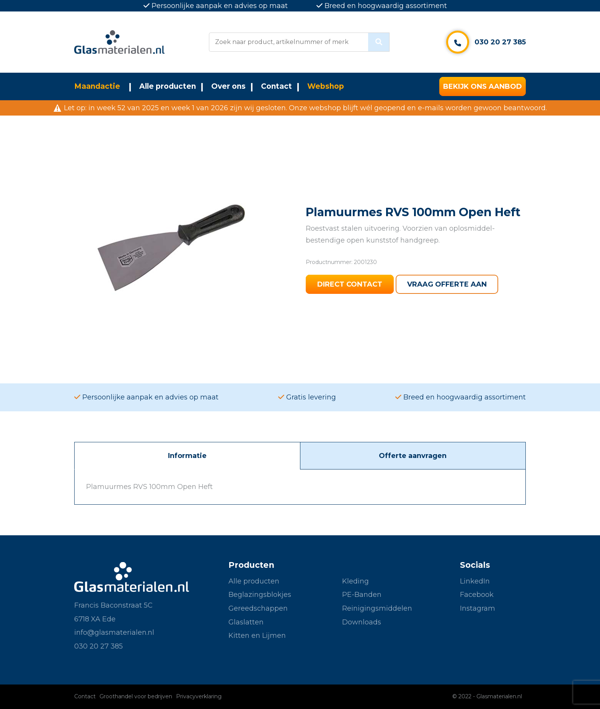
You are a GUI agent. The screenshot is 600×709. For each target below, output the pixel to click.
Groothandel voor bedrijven (135, 696)
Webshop (325, 86)
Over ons (228, 86)
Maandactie (97, 86)
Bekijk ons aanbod (482, 86)
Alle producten (167, 86)
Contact (276, 86)
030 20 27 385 (500, 42)
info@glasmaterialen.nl (114, 632)
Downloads (361, 622)
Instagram (477, 608)
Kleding (355, 581)
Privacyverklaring (199, 696)
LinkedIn (475, 581)
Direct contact (349, 284)
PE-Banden (362, 594)
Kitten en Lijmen (257, 635)
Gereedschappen (258, 608)
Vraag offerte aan (447, 284)
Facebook (477, 594)
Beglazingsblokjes (259, 594)
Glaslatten (246, 622)
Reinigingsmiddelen (377, 608)
